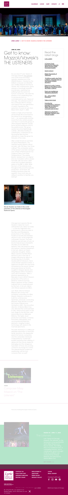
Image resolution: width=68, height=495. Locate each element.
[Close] (30, 491)
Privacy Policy (37, 477)
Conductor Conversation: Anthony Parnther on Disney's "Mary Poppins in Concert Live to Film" (52, 106)
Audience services (22, 475)
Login (42, 4)
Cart (47, 4)
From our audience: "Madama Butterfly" (51, 91)
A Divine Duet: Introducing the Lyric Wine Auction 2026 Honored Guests (51, 66)
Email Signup (52, 473)
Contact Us (20, 471)
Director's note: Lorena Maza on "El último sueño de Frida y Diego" (53, 87)
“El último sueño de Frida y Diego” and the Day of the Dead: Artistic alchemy (53, 80)
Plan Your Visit (21, 473)
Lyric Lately (15, 41)
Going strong (49, 71)
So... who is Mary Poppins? (50, 96)
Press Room (36, 475)
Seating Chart (20, 477)
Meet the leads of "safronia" (51, 74)
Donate (54, 4)
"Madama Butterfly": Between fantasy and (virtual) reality (52, 113)
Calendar (34, 4)
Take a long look (50, 100)
